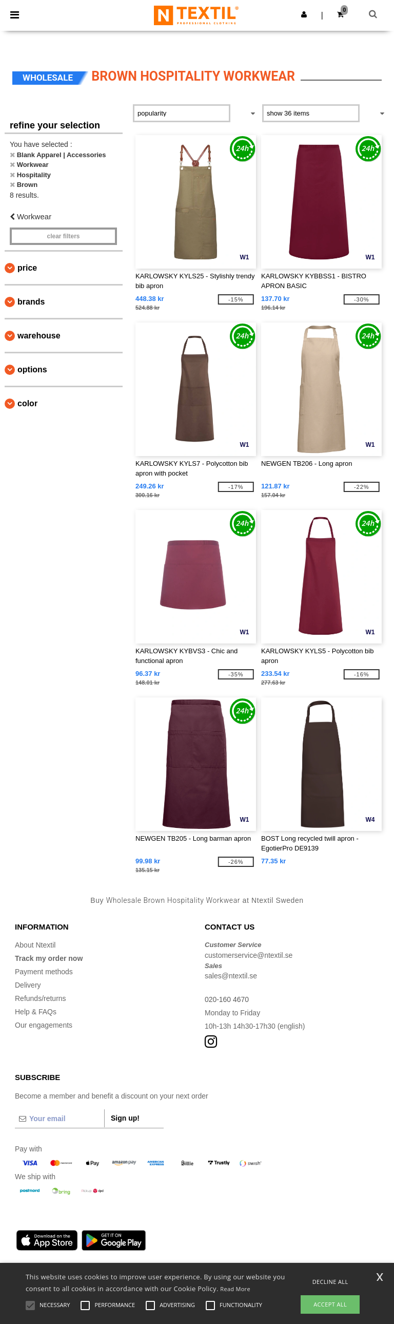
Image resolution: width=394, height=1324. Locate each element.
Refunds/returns (40, 998)
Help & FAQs (35, 1012)
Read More (235, 1289)
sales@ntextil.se (231, 976)
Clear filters (63, 236)
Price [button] (27, 267)
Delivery (28, 985)
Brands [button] (31, 301)
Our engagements (43, 1025)
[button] (304, 14)
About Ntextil (35, 945)
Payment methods (44, 972)
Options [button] (32, 369)
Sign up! (125, 1118)
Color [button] (27, 403)
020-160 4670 (227, 999)
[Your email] (59, 1118)
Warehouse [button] (39, 335)
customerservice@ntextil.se (248, 955)
